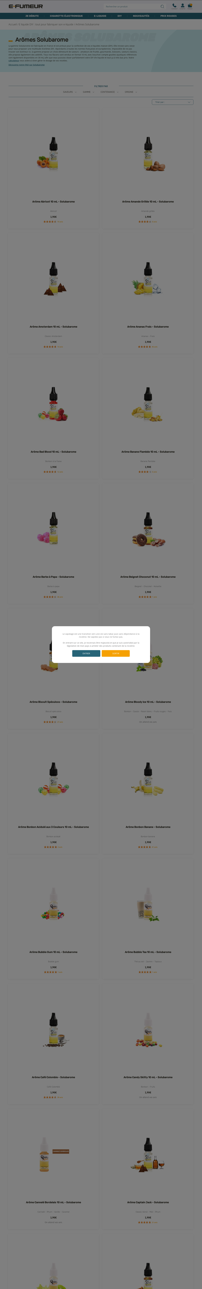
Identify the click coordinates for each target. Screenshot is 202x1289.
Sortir (115, 653)
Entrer (86, 653)
